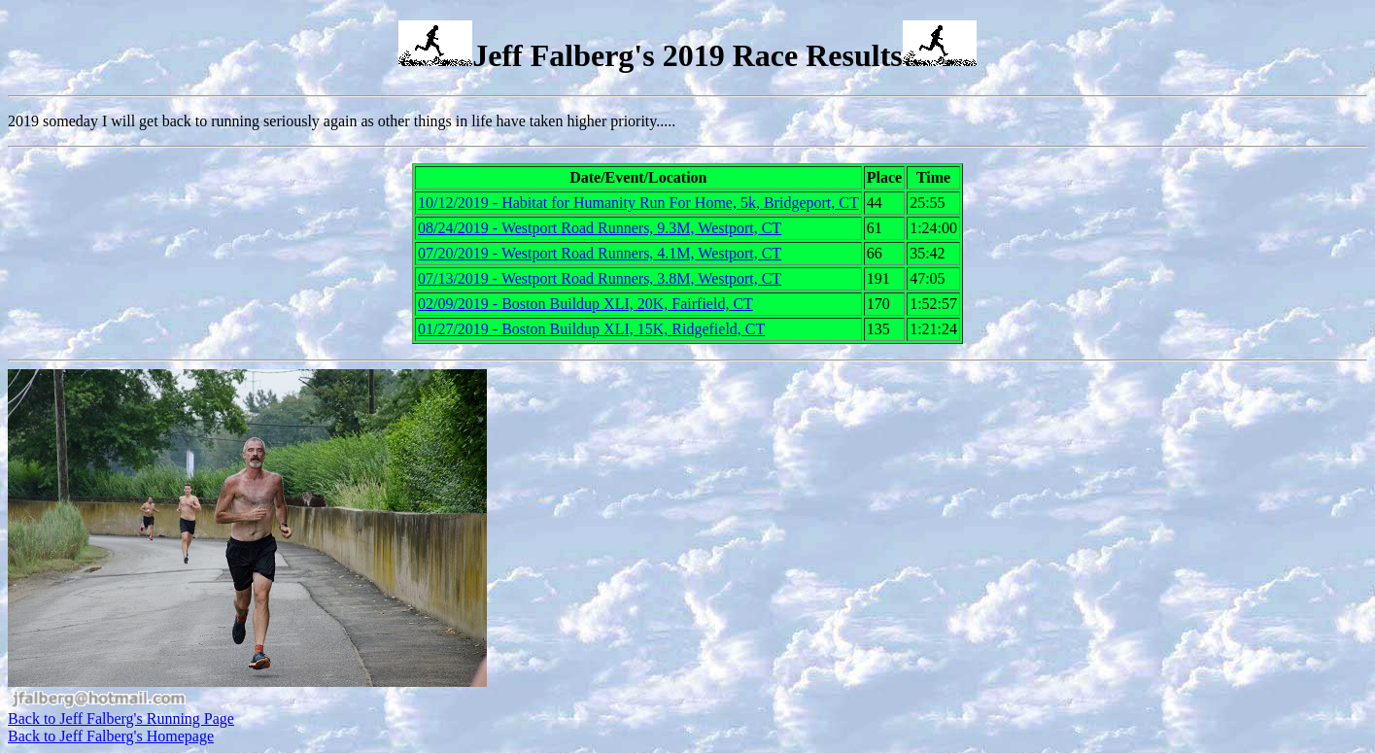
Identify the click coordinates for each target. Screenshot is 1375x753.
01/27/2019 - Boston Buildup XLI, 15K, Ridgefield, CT (591, 329)
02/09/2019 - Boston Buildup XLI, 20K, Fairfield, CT (585, 303)
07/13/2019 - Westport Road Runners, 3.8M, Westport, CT (599, 278)
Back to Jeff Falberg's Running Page (121, 718)
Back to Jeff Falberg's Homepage (111, 736)
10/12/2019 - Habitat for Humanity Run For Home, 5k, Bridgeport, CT (638, 202)
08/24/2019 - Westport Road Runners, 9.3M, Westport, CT (599, 228)
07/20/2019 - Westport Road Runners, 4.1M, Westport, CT (599, 253)
